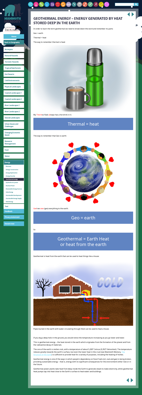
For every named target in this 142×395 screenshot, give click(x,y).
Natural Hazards (11, 55)
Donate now (9, 223)
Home (13, 36)
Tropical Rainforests (13, 68)
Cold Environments (12, 80)
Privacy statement (12, 217)
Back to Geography (12, 42)
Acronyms (9, 49)
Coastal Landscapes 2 (13, 99)
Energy (7, 162)
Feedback (8, 211)
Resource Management (10, 142)
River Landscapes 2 (12, 111)
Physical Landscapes (13, 86)
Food (6, 150)
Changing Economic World (12, 133)
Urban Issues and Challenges (11, 125)
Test (6, 206)
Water (7, 156)
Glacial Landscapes (12, 118)
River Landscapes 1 (12, 105)
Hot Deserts (9, 74)
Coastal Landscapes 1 (13, 93)
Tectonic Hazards (12, 62)
